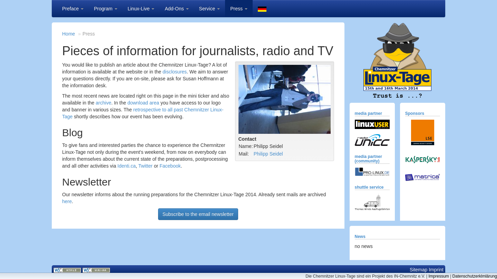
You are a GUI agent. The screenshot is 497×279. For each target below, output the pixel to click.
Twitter (145, 166)
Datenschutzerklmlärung (474, 276)
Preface (73, 8)
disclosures (175, 71)
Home (68, 34)
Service (209, 8)
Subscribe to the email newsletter (198, 214)
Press (238, 8)
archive (103, 103)
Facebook (170, 166)
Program (105, 8)
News (360, 236)
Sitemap (418, 269)
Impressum (438, 276)
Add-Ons (176, 8)
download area (143, 103)
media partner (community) (368, 158)
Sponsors (414, 113)
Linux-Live (141, 8)
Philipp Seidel (268, 154)
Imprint (436, 269)
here (67, 201)
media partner (368, 113)
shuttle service (369, 187)
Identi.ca (126, 166)
